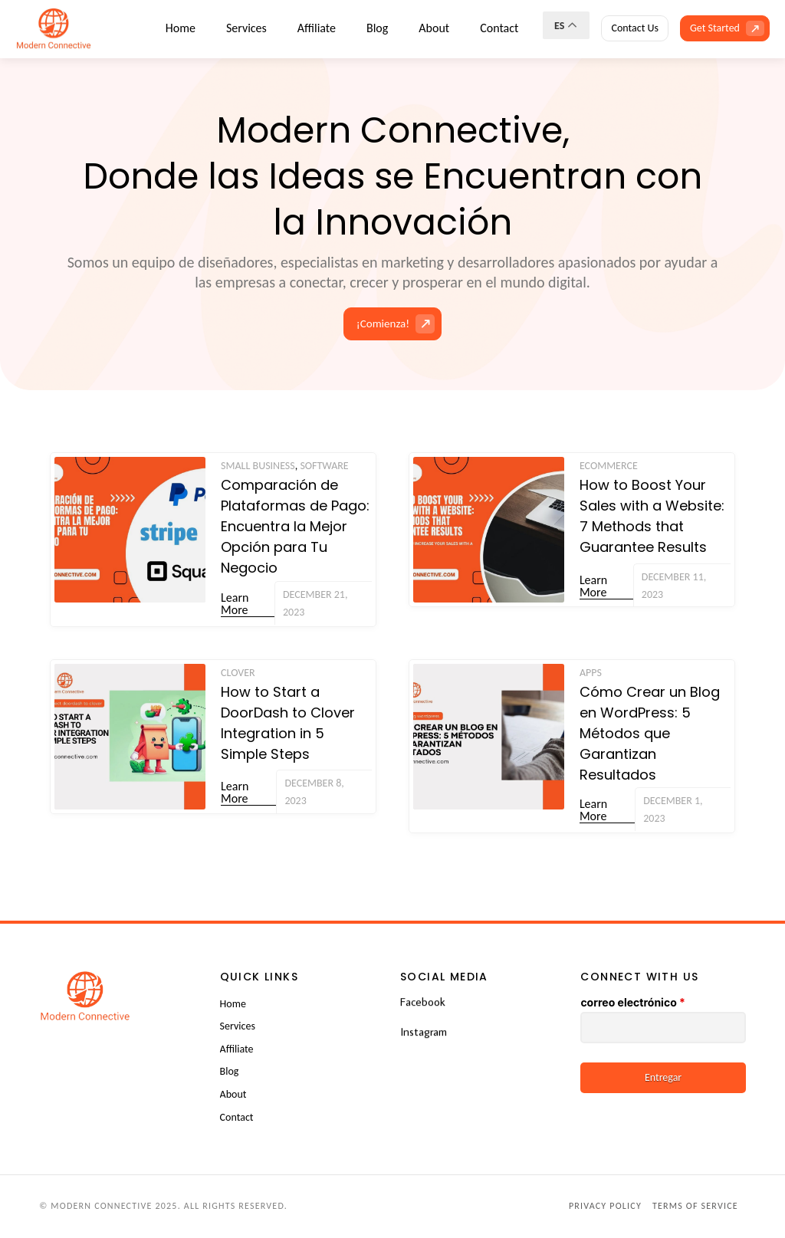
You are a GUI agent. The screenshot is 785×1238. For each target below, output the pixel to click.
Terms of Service (695, 1205)
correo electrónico (632, 1002)
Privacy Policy (605, 1205)
